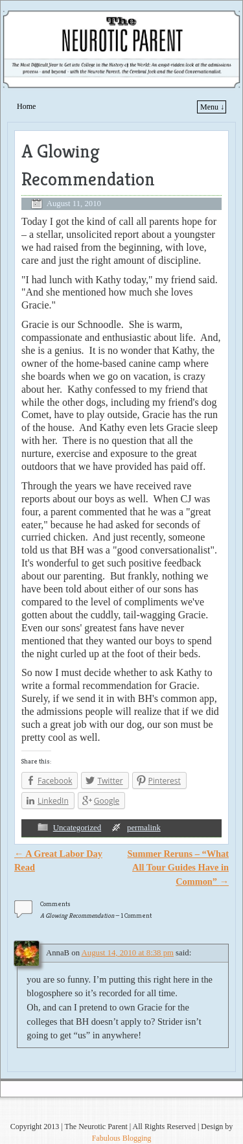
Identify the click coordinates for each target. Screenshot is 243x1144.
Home (26, 106)
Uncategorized (77, 827)
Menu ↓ (212, 106)
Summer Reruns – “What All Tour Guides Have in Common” (178, 867)
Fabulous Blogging (122, 1138)
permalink (144, 827)
